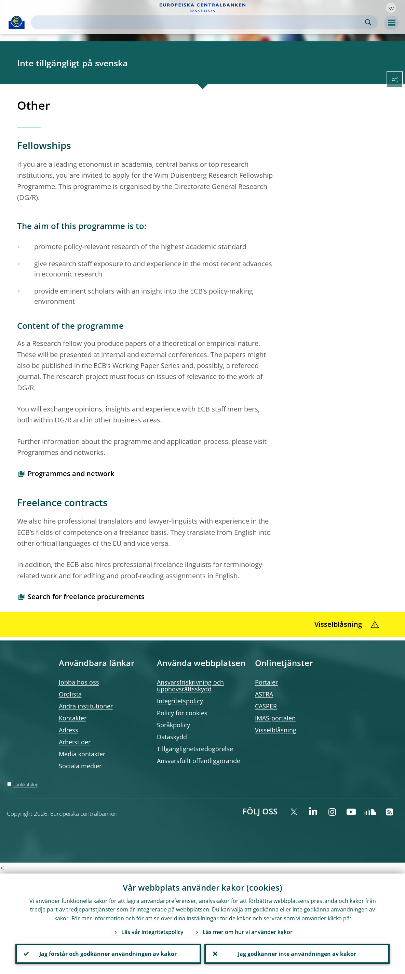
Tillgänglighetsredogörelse (195, 749)
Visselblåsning (275, 730)
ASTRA (264, 694)
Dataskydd (172, 737)
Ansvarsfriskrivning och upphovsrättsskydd (190, 685)
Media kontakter (82, 754)
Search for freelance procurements (86, 596)
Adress (68, 730)
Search (368, 22)
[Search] (199, 22)
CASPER (266, 706)
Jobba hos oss (79, 682)
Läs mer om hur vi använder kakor (248, 932)
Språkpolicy (173, 725)
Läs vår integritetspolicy (152, 932)
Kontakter (72, 718)
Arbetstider (75, 742)
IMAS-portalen (275, 718)
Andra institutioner (86, 706)
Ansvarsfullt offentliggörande (198, 761)
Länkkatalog (25, 784)
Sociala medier (80, 766)
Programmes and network (71, 473)
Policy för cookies (182, 713)
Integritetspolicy (180, 701)
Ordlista (70, 694)
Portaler (266, 682)
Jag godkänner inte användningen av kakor (297, 954)
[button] (391, 8)
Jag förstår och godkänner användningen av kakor (108, 954)
